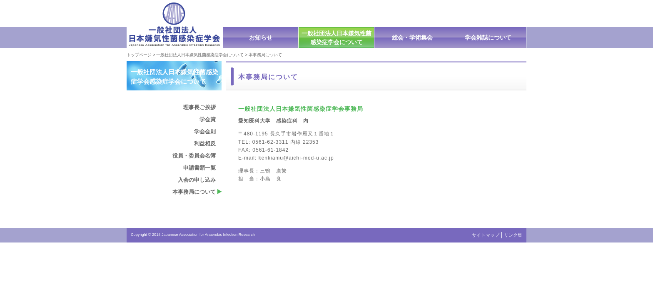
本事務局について (194, 192)
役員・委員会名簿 (194, 155)
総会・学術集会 (412, 37)
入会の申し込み (197, 180)
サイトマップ (485, 235)
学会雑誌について (488, 37)
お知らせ (260, 37)
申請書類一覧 (199, 168)
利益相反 (205, 143)
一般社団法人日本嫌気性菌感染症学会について (336, 37)
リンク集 (513, 235)
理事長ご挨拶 (199, 107)
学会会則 (205, 131)
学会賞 (207, 119)
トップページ (139, 54)
